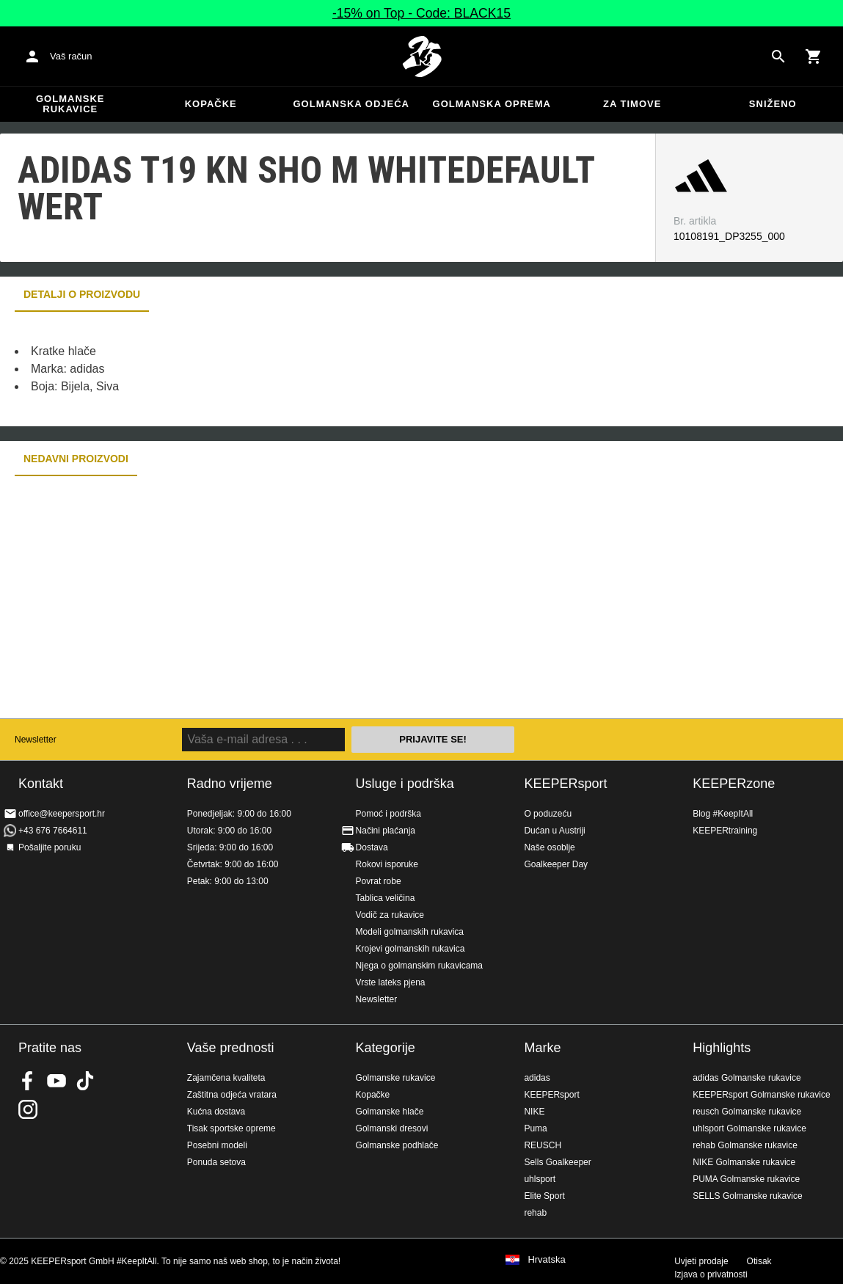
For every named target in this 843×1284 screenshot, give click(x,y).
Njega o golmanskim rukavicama (419, 965)
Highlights (722, 1047)
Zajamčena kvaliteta (226, 1078)
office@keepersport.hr (61, 814)
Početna (422, 56)
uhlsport (539, 1179)
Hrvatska (546, 1260)
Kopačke (211, 103)
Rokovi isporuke (387, 864)
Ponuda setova (216, 1162)
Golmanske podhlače (397, 1145)
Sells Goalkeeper (557, 1162)
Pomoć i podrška (388, 814)
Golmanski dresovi (392, 1128)
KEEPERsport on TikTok (85, 1080)
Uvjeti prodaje (701, 1261)
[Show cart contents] (813, 56)
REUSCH (542, 1145)
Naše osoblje (549, 847)
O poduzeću (548, 814)
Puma (535, 1128)
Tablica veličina (385, 898)
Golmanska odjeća (351, 103)
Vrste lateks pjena (391, 982)
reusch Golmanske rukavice (747, 1111)
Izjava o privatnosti (710, 1274)
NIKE (534, 1111)
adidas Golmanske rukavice (746, 1078)
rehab (535, 1213)
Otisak (759, 1261)
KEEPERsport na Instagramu (27, 1109)
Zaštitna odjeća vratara (232, 1095)
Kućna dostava (216, 1111)
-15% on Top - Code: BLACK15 (421, 13)
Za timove (632, 103)
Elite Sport (544, 1196)
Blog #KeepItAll (723, 814)
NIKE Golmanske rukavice (744, 1162)
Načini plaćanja (385, 830)
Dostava (372, 847)
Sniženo (773, 103)
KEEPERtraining (725, 830)
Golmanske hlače (390, 1111)
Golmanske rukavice (70, 103)
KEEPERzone (734, 783)
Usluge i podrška (405, 783)
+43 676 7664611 (52, 830)
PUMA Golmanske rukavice (746, 1179)
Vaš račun (71, 56)
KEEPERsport (565, 783)
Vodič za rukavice (390, 915)
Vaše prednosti (230, 1047)
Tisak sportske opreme (231, 1128)
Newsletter (35, 739)
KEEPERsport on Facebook (27, 1080)
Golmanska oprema (492, 103)
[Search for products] (778, 56)
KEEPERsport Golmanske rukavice (761, 1095)
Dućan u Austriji (554, 830)
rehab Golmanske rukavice (745, 1145)
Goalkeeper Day (556, 864)
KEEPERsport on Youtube (56, 1080)
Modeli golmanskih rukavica (410, 932)
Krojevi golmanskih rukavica (410, 949)
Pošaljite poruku (49, 847)
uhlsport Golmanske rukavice (749, 1128)
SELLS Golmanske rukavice (747, 1196)
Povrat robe (378, 881)
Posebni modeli (217, 1145)
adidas (537, 1078)
